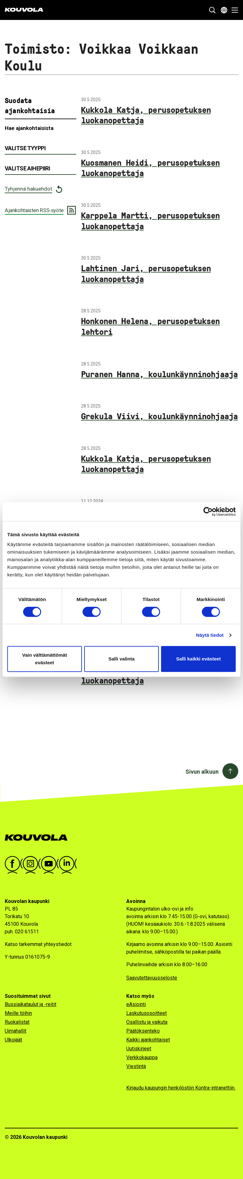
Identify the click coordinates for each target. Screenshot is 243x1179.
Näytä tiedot (210, 635)
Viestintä (136, 1066)
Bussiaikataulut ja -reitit (30, 1004)
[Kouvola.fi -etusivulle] (39, 837)
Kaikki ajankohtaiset (148, 1040)
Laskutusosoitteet (146, 1013)
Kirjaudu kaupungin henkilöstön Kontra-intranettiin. (180, 1088)
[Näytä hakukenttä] (212, 10)
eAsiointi (136, 1004)
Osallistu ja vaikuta (146, 1022)
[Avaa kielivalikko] (224, 10)
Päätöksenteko (143, 1031)
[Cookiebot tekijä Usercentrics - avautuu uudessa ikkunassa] (208, 511)
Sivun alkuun (202, 771)
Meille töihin (18, 1013)
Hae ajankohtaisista (29, 128)
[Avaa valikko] (233, 10)
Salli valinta (122, 658)
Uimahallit (15, 1031)
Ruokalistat (17, 1022)
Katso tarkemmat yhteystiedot (38, 944)
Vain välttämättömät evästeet (44, 658)
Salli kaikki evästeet (198, 658)
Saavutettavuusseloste (151, 978)
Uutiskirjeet (138, 1049)
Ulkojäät (13, 1040)
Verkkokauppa (142, 1057)
